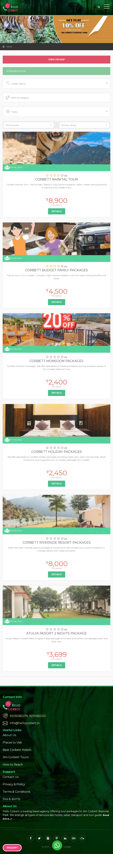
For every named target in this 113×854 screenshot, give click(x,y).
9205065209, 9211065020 (28, 716)
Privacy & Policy (14, 784)
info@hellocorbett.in (25, 723)
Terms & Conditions (16, 791)
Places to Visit (12, 742)
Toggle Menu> (106, 6)
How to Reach (13, 764)
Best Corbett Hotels (17, 750)
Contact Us (10, 777)
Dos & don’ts (11, 799)
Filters (57, 112)
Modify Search (57, 83)
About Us (9, 735)
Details (57, 211)
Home (9, 46)
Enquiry (12, 847)
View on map (56, 59)
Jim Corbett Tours (15, 757)
